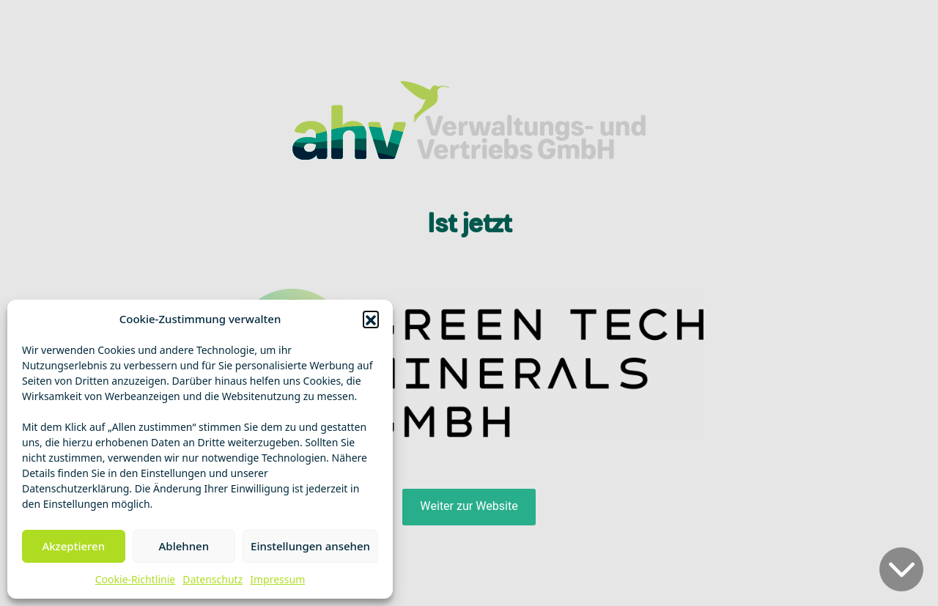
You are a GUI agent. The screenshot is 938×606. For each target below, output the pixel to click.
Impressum (277, 579)
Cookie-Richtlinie (135, 579)
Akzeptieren (73, 546)
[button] (370, 318)
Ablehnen (184, 546)
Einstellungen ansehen (310, 546)
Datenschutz (212, 579)
